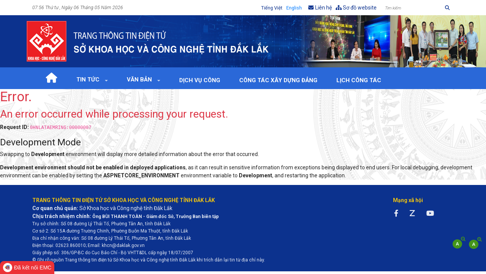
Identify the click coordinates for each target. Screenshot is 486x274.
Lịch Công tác (358, 80)
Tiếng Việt (271, 8)
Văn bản (140, 79)
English (294, 8)
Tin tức (88, 79)
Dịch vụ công (199, 80)
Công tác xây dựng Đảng (278, 80)
